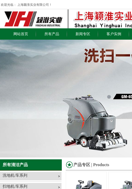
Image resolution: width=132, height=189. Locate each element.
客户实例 (113, 34)
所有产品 (51, 34)
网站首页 (20, 34)
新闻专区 (82, 34)
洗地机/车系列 (15, 175)
